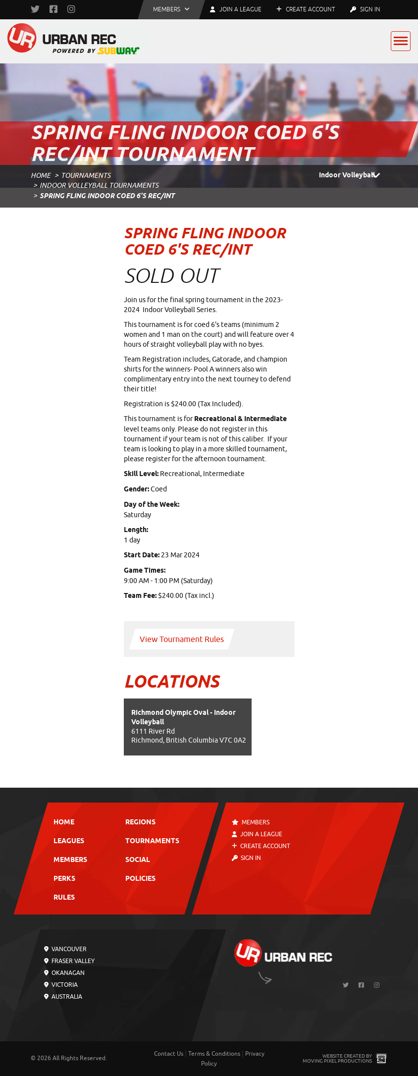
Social (137, 860)
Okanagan (64, 973)
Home (41, 175)
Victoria (61, 985)
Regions (140, 822)
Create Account (305, 9)
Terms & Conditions (214, 1054)
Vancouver (65, 949)
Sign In (365, 9)
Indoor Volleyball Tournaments (99, 185)
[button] (171, 9)
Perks (64, 879)
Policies (140, 879)
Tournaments (85, 175)
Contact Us (168, 1054)
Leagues (68, 841)
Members (70, 860)
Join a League (257, 834)
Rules (64, 898)
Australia (63, 997)
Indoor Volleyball (353, 176)
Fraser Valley (69, 961)
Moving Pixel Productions (337, 1061)
